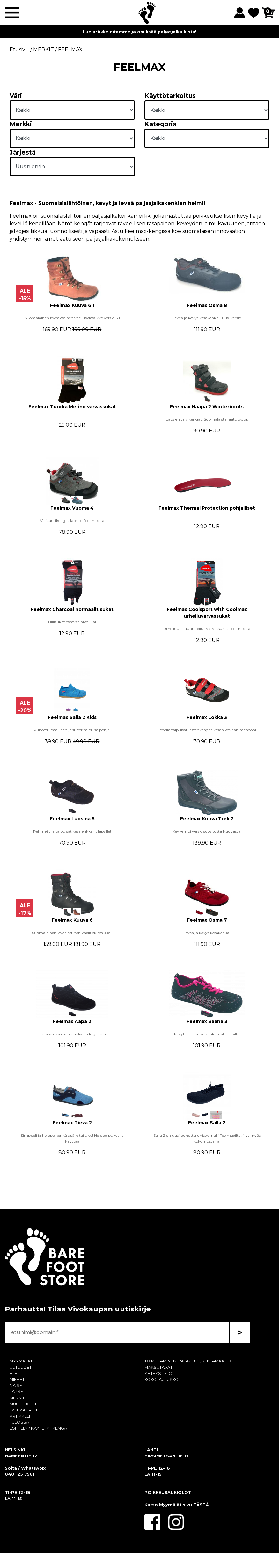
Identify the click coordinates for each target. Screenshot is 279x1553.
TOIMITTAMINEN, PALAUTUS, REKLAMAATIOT (188, 1361)
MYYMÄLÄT (21, 1361)
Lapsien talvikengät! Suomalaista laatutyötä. (207, 419)
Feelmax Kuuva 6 (72, 920)
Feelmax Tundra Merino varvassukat (72, 407)
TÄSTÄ (201, 1504)
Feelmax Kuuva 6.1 (72, 305)
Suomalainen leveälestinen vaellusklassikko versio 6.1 (72, 318)
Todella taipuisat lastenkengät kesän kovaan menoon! (207, 730)
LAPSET (17, 1391)
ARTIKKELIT (21, 1416)
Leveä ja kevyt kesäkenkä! (206, 932)
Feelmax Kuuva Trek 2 (207, 819)
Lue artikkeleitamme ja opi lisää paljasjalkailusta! (139, 31)
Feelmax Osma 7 (207, 920)
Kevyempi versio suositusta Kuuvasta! (207, 831)
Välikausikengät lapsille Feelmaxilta (72, 520)
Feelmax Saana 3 (207, 1021)
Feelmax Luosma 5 (72, 819)
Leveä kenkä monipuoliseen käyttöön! (72, 1034)
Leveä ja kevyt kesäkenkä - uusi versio (207, 318)
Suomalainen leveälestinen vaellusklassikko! (72, 932)
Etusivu (19, 50)
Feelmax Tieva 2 (72, 1123)
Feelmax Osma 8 (207, 305)
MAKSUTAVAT (158, 1367)
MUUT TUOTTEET (26, 1404)
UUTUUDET (21, 1367)
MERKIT (17, 1398)
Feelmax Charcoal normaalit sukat (72, 609)
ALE (13, 1373)
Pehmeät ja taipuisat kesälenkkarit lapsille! (72, 831)
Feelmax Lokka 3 (207, 717)
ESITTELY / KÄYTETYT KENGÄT (39, 1428)
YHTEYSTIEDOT (160, 1373)
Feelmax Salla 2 (206, 1123)
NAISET (17, 1385)
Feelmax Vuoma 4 (72, 508)
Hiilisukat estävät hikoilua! (72, 622)
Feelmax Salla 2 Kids (72, 717)
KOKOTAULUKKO (161, 1379)
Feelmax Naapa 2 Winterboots (207, 407)
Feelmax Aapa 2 (72, 1021)
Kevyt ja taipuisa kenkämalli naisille (207, 1034)
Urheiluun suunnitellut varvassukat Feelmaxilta (206, 628)
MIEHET (17, 1379)
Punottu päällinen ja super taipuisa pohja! (72, 730)
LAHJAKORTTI (23, 1410)
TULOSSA (19, 1422)
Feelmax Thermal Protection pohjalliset (206, 508)
